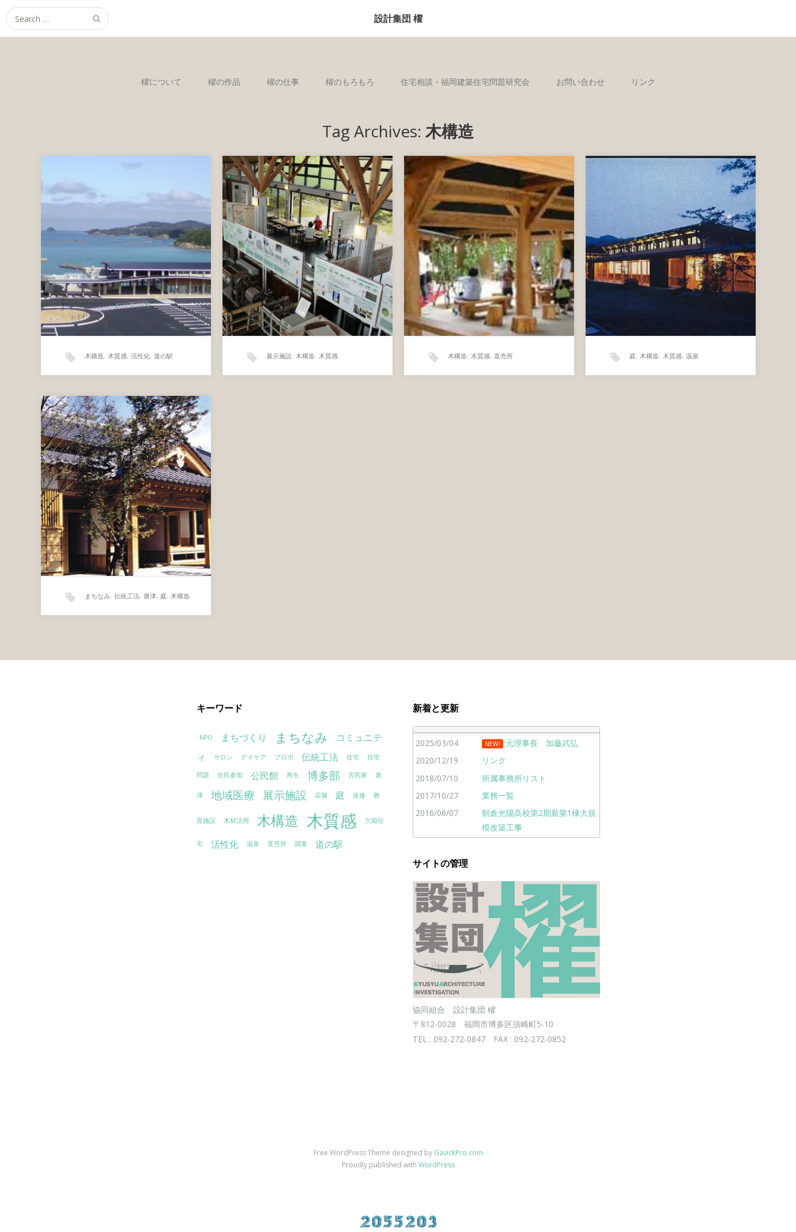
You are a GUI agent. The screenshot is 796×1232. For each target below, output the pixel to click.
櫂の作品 (224, 81)
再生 (292, 775)
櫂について (161, 81)
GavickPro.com (458, 1153)
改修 (359, 795)
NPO (206, 737)
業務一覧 (498, 795)
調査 (301, 844)
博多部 (323, 775)
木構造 (94, 355)
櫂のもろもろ (350, 81)
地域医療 (233, 795)
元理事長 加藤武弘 (541, 742)
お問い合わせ (580, 81)
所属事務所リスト (514, 778)
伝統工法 (126, 595)
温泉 (692, 355)
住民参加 (230, 775)
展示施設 (279, 355)
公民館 (264, 775)
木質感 (117, 355)
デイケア (253, 757)
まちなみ (97, 595)
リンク (643, 81)
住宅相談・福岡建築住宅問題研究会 (465, 81)
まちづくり (244, 737)
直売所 (503, 355)
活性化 (140, 355)
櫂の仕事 (283, 81)
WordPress (436, 1165)
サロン (223, 757)
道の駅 (163, 355)
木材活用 (236, 821)
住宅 (352, 757)
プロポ (283, 757)
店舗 (321, 795)
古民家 (357, 775)
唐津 (150, 595)
